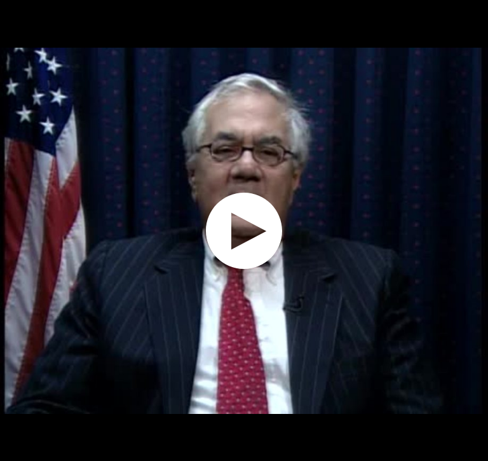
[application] (244, 230)
